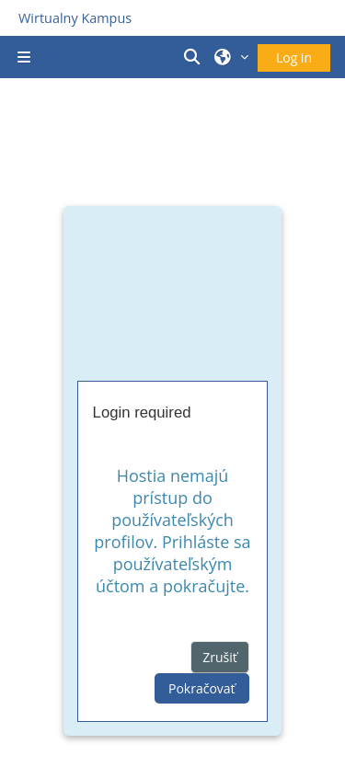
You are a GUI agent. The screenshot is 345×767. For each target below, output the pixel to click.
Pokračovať (202, 688)
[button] (195, 57)
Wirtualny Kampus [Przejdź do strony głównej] (75, 18)
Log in (294, 57)
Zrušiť (219, 657)
